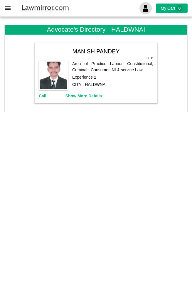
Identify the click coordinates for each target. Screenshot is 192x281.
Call (42, 96)
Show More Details (83, 96)
